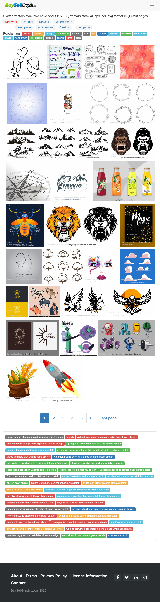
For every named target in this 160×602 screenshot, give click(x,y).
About (16, 576)
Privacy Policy (53, 576)
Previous (45, 27)
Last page (83, 27)
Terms (31, 576)
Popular (28, 22)
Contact (18, 583)
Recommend (63, 22)
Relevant (11, 22)
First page (24, 27)
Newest (44, 22)
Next (65, 27)
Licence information (89, 576)
